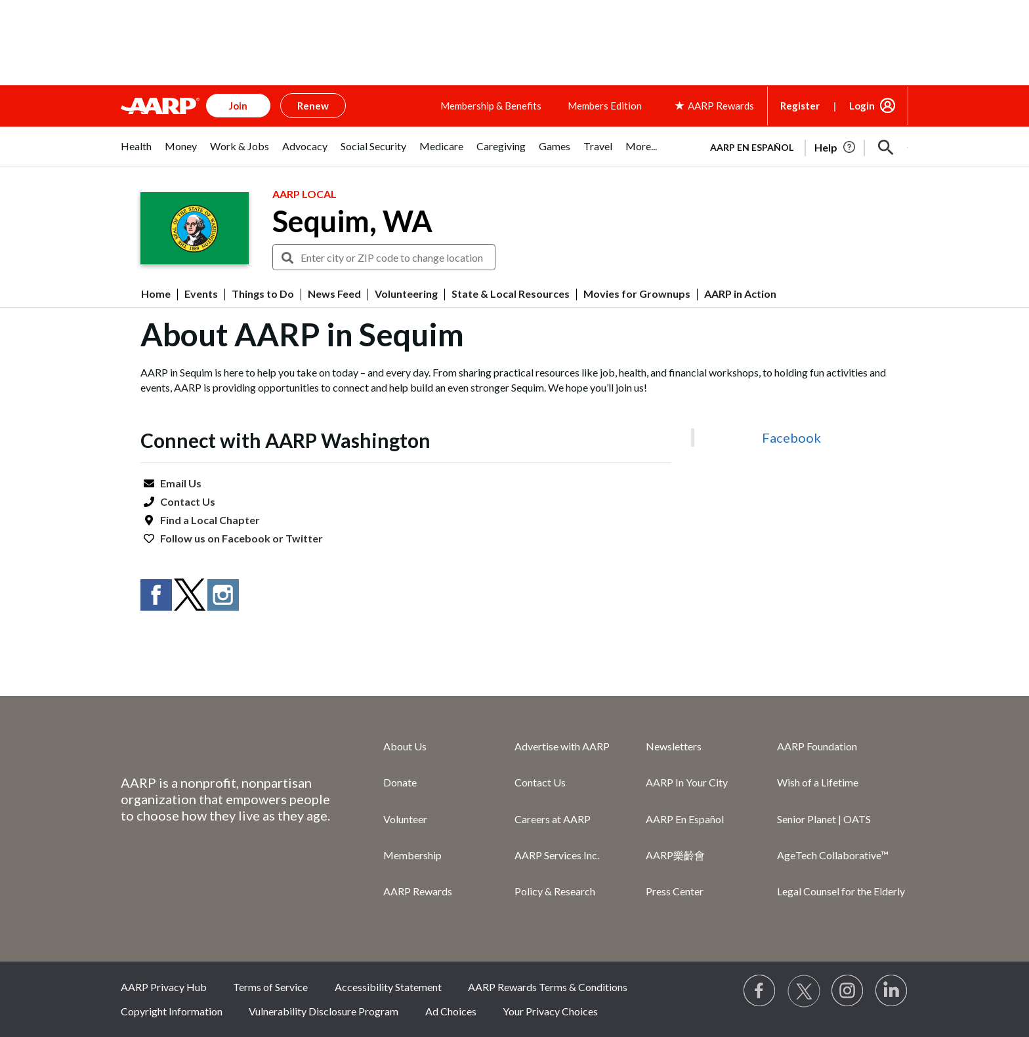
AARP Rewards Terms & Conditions (547, 987)
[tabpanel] (803, 146)
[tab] (136, 153)
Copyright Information (171, 1011)
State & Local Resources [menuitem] (511, 294)
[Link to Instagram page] (847, 991)
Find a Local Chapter (210, 520)
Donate (400, 782)
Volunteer (405, 819)
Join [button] (238, 106)
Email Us (180, 483)
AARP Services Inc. (556, 855)
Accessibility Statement (388, 987)
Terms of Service (270, 987)
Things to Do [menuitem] (263, 294)
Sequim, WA (352, 221)
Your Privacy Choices (550, 1011)
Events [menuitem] (201, 294)
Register (800, 106)
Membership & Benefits (490, 106)
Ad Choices (450, 1011)
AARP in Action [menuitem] (740, 294)
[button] (886, 148)
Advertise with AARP (562, 746)
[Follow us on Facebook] (760, 991)
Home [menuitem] (156, 294)
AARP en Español (751, 147)
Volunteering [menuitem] (406, 294)
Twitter (304, 538)
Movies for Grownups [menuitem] (636, 294)
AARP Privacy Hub (164, 987)
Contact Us (187, 501)
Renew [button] (313, 106)
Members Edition (605, 106)
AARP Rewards (417, 891)
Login (862, 106)
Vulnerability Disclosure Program (323, 1011)
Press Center (675, 891)
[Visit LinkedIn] (891, 991)
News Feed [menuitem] (334, 294)
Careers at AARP (552, 819)
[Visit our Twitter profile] (804, 991)
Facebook (246, 538)
